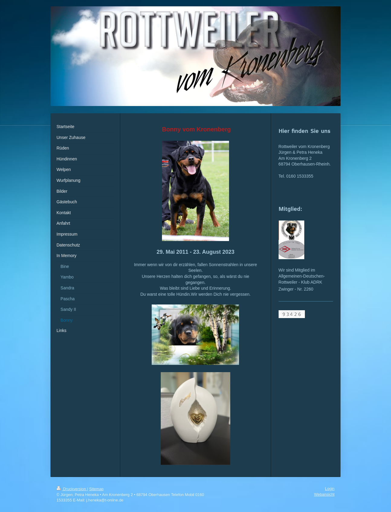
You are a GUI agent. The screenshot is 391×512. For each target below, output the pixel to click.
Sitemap (96, 489)
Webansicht (324, 494)
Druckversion (72, 489)
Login (329, 488)
